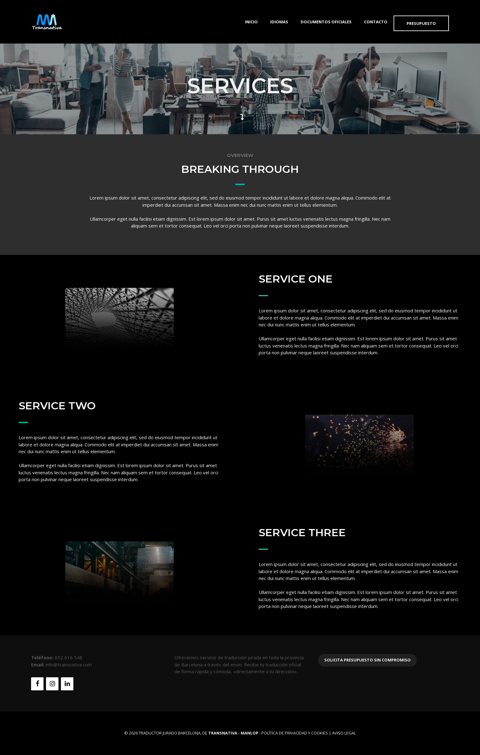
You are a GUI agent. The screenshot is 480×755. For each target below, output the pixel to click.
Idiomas (279, 22)
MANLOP (249, 733)
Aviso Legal (344, 733)
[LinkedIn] (67, 683)
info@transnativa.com (69, 664)
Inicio (251, 22)
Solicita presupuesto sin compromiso (367, 660)
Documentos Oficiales (326, 22)
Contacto (375, 22)
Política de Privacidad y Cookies (294, 733)
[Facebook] (37, 683)
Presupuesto (421, 23)
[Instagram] (52, 683)
